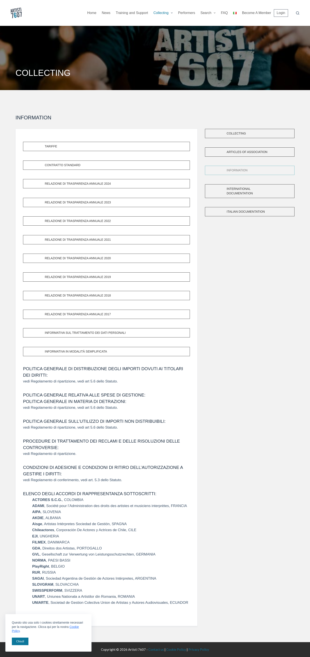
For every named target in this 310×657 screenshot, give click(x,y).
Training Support (132, 13)
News (106, 13)
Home (91, 13)
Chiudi (20, 641)
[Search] (297, 13)
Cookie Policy (176, 649)
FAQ (224, 13)
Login (281, 13)
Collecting (163, 13)
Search (208, 13)
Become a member (256, 13)
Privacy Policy (198, 649)
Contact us (156, 649)
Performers (186, 13)
